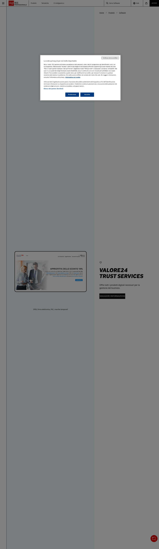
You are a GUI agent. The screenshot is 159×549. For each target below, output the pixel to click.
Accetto (87, 94)
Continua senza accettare (110, 58)
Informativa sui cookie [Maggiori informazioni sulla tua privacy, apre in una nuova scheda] (72, 77)
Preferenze (72, 94)
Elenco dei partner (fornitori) (53, 88)
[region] (80, 78)
